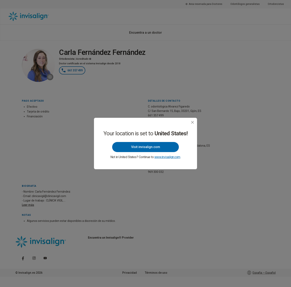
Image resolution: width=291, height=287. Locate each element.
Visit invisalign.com (145, 147)
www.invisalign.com (167, 157)
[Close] (192, 122)
